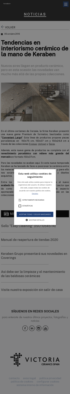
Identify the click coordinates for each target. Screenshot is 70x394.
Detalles (35, 193)
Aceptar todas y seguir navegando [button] (35, 214)
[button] (35, 197)
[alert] (35, 197)
